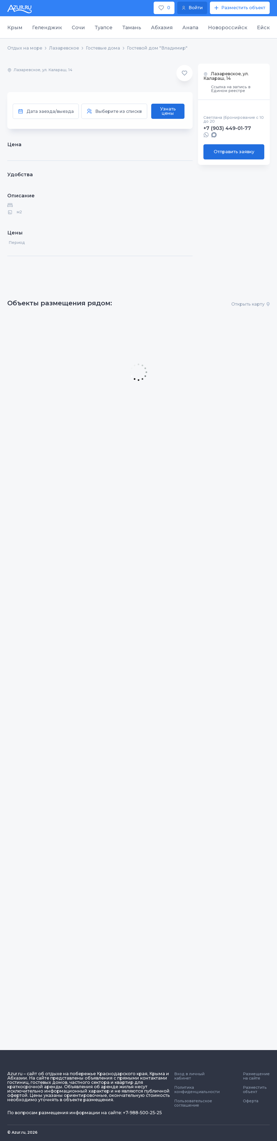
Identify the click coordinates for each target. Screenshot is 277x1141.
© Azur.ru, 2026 (22, 1132)
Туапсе (104, 28)
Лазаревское (64, 48)
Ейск (263, 28)
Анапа (190, 28)
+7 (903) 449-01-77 (227, 128)
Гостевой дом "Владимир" (157, 48)
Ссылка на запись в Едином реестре (230, 89)
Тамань (131, 28)
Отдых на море (24, 48)
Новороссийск (227, 28)
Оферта (250, 1101)
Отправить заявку (234, 151)
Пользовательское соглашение (193, 1103)
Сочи (78, 28)
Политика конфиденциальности (197, 1089)
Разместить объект (255, 1089)
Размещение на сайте (256, 1076)
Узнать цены (168, 111)
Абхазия (162, 28)
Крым (14, 28)
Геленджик (47, 28)
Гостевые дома (103, 48)
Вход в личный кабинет (189, 1076)
